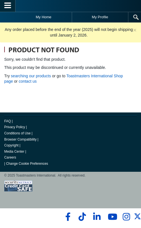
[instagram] (126, 217)
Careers (10, 157)
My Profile (100, 17)
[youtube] (111, 217)
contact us (28, 81)
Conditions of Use (17, 133)
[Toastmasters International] (70, 6)
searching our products (31, 76)
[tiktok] (82, 217)
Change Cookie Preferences (27, 164)
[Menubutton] (7, 6)
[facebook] (67, 217)
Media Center (14, 151)
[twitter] (137, 219)
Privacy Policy (14, 127)
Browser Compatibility (20, 139)
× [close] (134, 30)
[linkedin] (96, 217)
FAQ (7, 121)
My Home (44, 17)
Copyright (11, 145)
